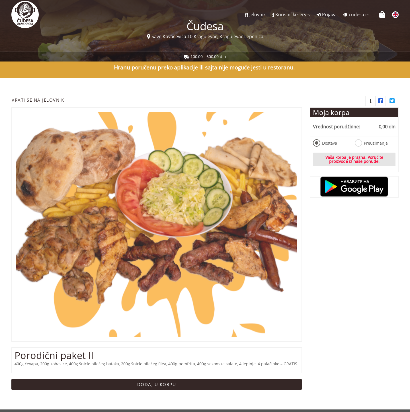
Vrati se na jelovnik (38, 100)
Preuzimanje (371, 143)
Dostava (325, 143)
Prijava (329, 14)
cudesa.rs (359, 14)
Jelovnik (257, 14)
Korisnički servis (292, 14)
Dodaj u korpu (156, 384)
